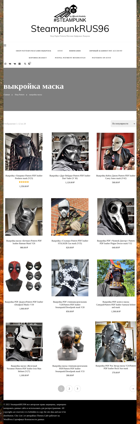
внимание (75, 51)
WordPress (8, 419)
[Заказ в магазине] (124, 123)
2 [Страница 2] (69, 388)
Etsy (60, 51)
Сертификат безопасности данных (28, 419)
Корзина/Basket (38, 58)
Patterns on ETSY (101, 58)
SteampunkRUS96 (70, 28)
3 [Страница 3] (77, 388)
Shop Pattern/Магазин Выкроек (33, 51)
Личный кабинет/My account (105, 51)
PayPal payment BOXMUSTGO (70, 58)
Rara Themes (38, 416)
